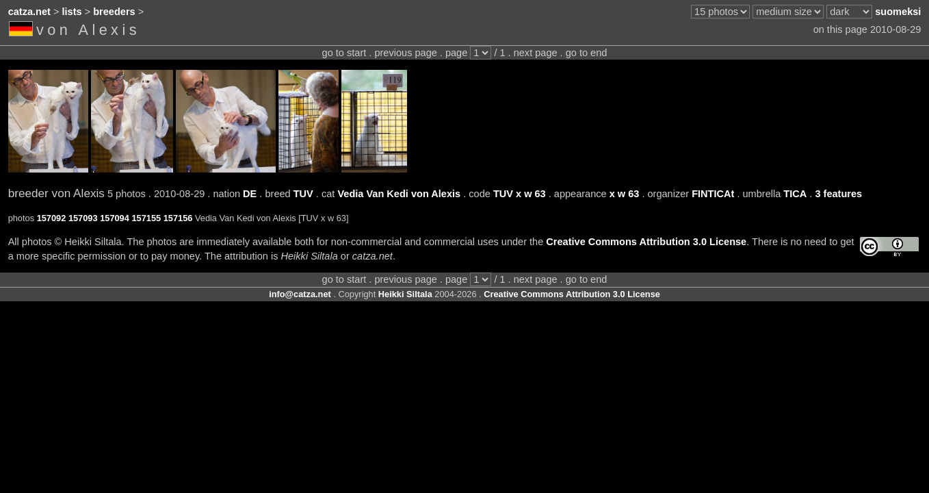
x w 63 (625, 193)
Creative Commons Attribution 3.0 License (646, 241)
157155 (146, 218)
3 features (838, 193)
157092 (51, 218)
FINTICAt (713, 193)
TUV (303, 193)
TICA (795, 193)
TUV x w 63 (519, 193)
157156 (178, 218)
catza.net (29, 11)
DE (250, 193)
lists (72, 11)
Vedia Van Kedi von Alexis (398, 193)
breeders (114, 11)
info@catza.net (300, 294)
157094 (114, 218)
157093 (83, 218)
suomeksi (898, 11)
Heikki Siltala (405, 294)
